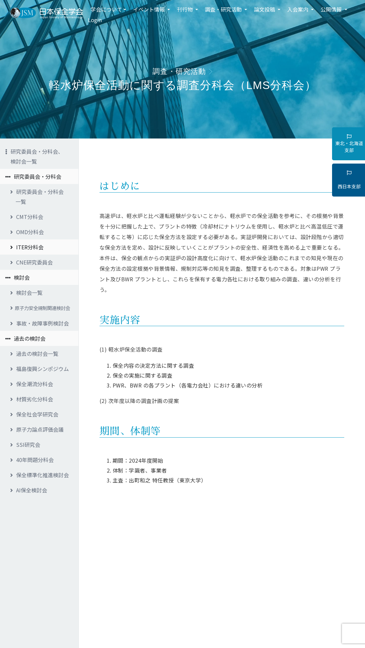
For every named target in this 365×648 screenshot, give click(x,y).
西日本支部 (349, 180)
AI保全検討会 (28, 490)
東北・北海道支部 (349, 143)
